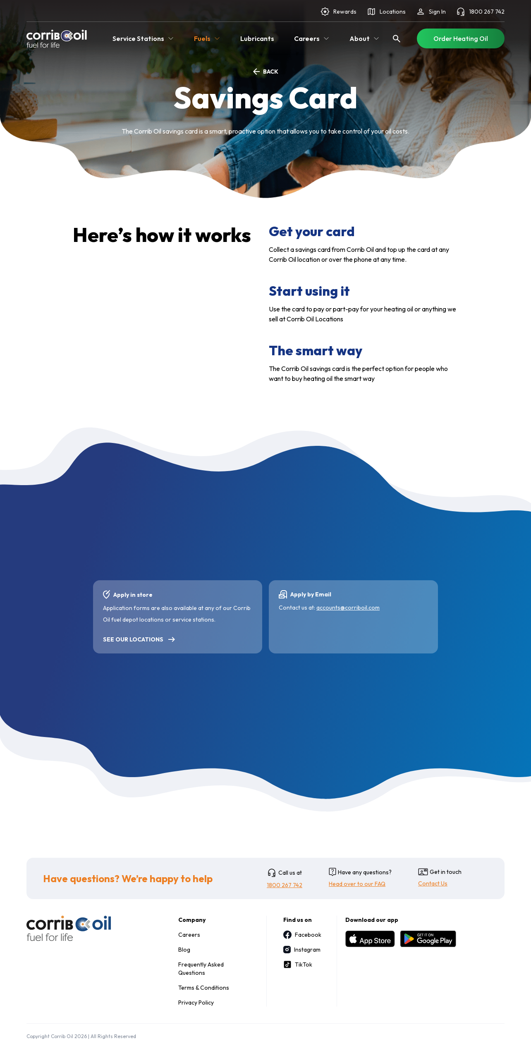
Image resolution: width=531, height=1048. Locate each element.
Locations (386, 12)
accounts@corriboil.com (348, 607)
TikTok (297, 964)
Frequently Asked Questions (201, 968)
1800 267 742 (480, 12)
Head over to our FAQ (357, 884)
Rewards (338, 12)
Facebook (301, 935)
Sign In (431, 12)
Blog (184, 949)
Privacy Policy (196, 1002)
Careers (189, 934)
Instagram (301, 949)
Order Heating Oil (460, 38)
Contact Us (432, 883)
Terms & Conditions (203, 987)
